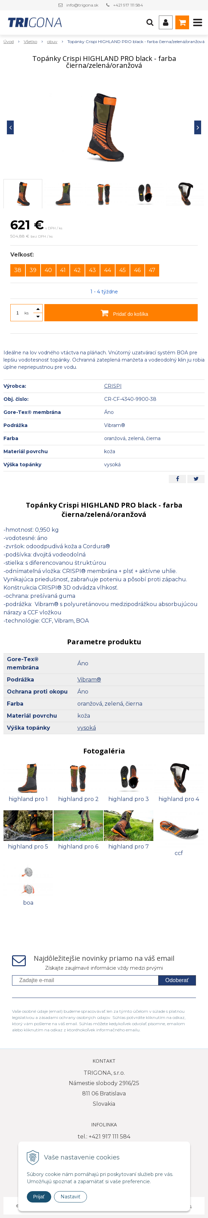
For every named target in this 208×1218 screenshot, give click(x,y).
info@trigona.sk (82, 5)
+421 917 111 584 (128, 5)
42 (77, 270)
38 (17, 270)
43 (92, 270)
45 (122, 270)
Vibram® (89, 679)
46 (137, 270)
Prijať (39, 1196)
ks (26, 312)
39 (33, 270)
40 (48, 270)
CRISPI (113, 386)
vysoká (86, 728)
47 (152, 270)
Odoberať (177, 980)
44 (107, 270)
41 (63, 270)
